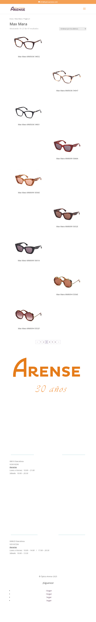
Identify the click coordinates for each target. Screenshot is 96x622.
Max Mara (18, 19)
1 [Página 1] (40, 342)
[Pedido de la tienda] (72, 29)
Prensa (67, 610)
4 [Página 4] (49, 342)
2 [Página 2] (43, 342)
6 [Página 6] (55, 342)
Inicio (12, 19)
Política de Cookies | (55, 610)
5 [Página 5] (52, 342)
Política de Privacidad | (36, 610)
